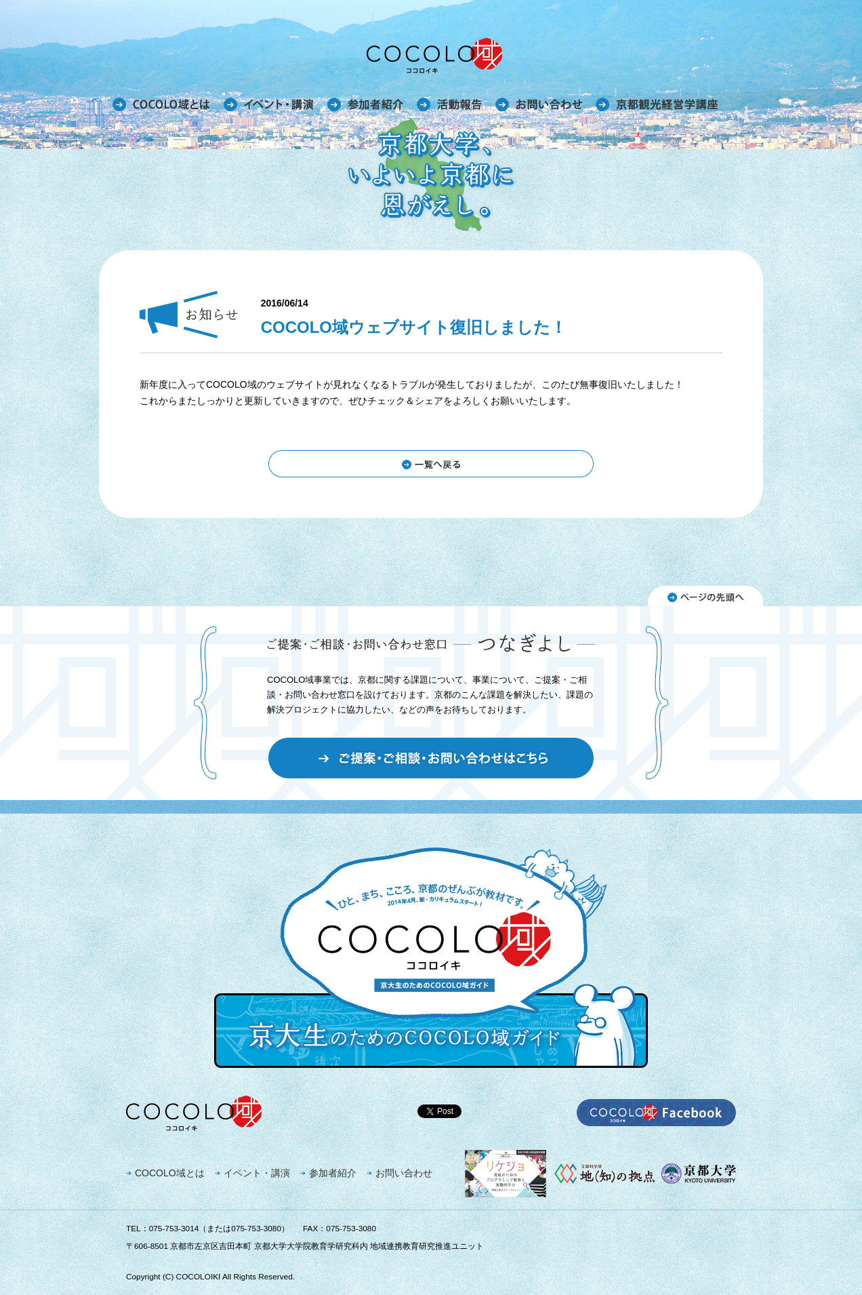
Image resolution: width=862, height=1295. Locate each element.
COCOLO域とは (170, 1173)
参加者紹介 (332, 1173)
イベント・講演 (257, 1173)
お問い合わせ (403, 1173)
